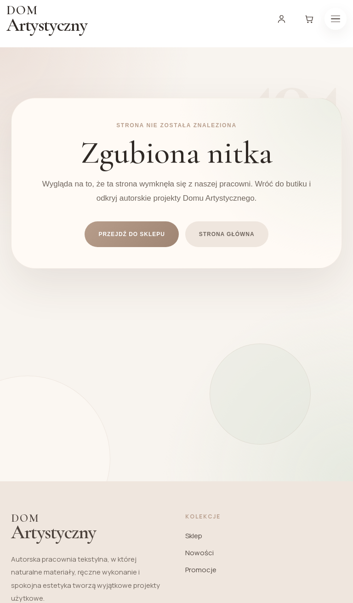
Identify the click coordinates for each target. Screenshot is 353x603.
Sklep (193, 536)
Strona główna (227, 234)
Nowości (199, 553)
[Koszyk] (309, 19)
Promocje (200, 570)
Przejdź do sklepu (131, 234)
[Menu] (336, 19)
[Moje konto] (281, 19)
